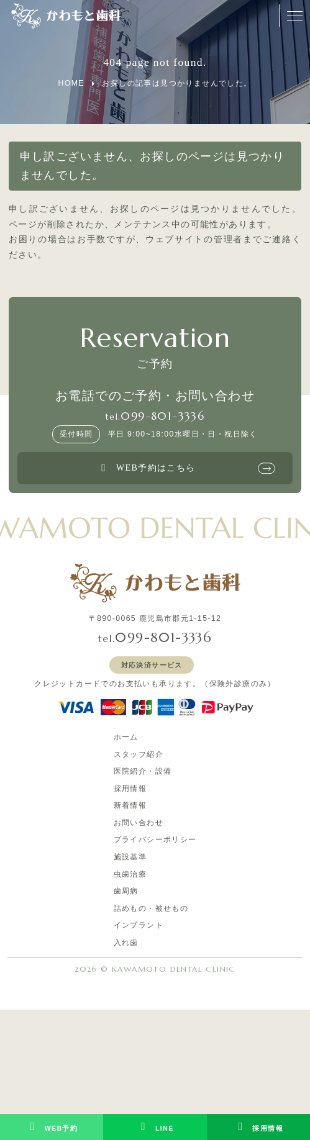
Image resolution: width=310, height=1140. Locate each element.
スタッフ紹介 (138, 754)
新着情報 (130, 805)
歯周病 (126, 891)
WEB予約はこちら (146, 468)
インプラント (138, 925)
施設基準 (130, 857)
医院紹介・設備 (143, 771)
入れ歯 (126, 942)
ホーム (126, 737)
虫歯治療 (130, 874)
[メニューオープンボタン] (294, 15)
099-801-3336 (162, 416)
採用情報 (130, 788)
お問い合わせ (138, 822)
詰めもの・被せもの (151, 908)
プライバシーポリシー (155, 839)
